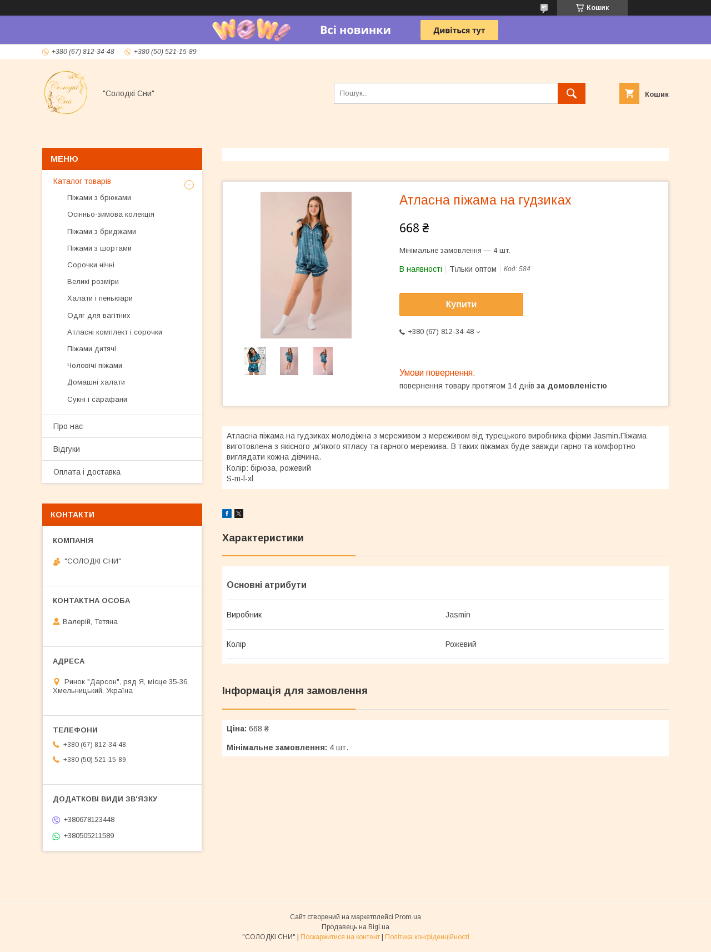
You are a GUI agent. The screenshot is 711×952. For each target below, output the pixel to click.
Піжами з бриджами (101, 231)
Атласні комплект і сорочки (114, 332)
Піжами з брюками (99, 197)
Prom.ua (408, 917)
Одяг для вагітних (99, 315)
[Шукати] (571, 93)
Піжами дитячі (91, 349)
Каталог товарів (82, 181)
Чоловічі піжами (94, 365)
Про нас (68, 426)
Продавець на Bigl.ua (355, 927)
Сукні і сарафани (97, 399)
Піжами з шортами (99, 248)
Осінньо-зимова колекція (110, 214)
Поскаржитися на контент (340, 937)
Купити (461, 304)
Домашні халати (96, 382)
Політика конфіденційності (427, 937)
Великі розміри (93, 281)
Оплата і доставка (87, 471)
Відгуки (66, 449)
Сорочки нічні (90, 265)
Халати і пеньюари (100, 298)
